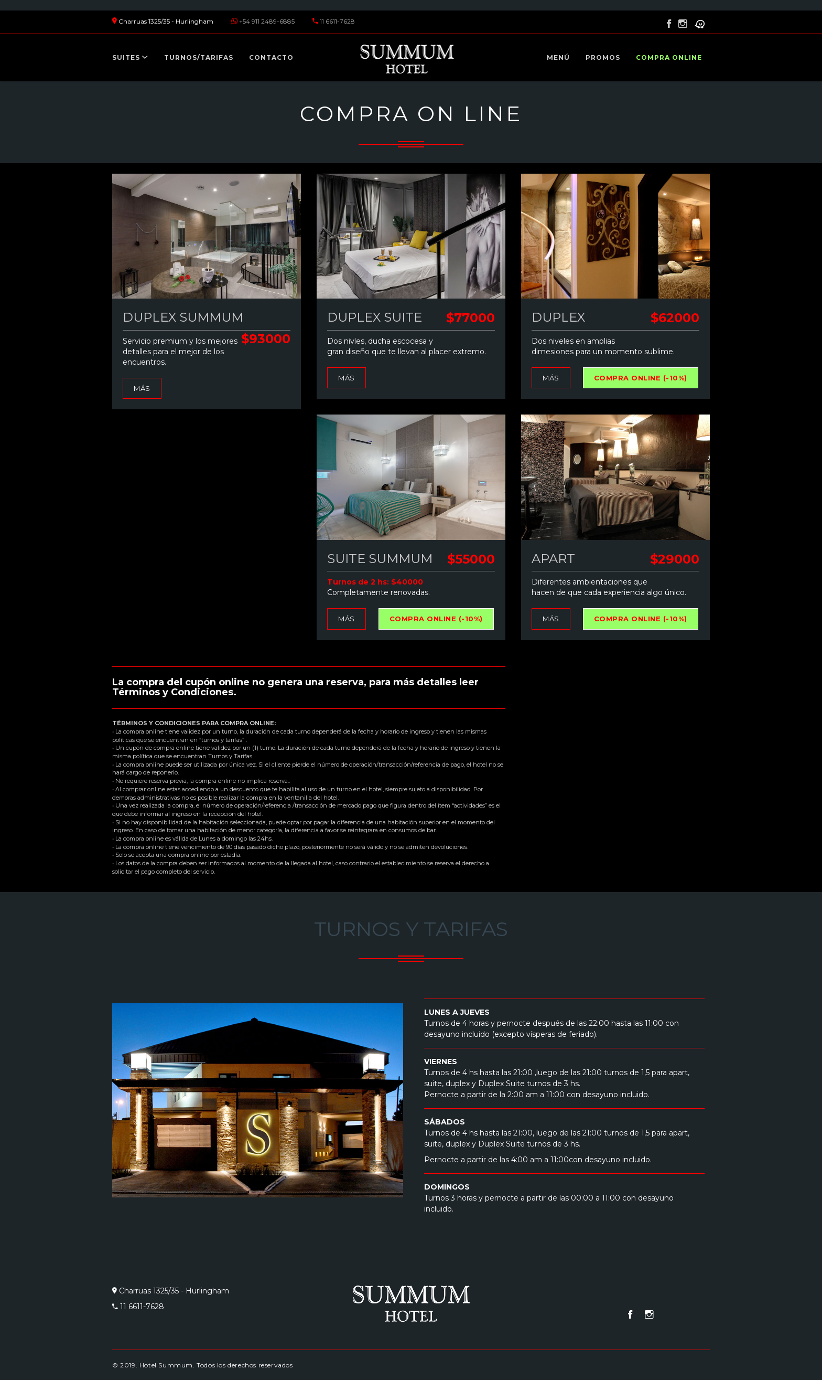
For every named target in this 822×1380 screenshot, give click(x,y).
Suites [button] (130, 57)
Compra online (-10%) (640, 378)
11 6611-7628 (337, 21)
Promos (603, 57)
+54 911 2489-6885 (267, 21)
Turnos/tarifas (198, 57)
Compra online (669, 57)
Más (142, 388)
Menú (558, 57)
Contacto (271, 57)
